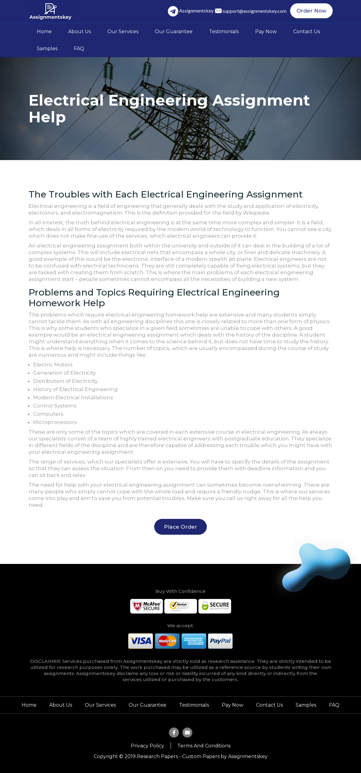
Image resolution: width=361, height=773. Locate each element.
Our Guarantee (174, 31)
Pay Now (266, 31)
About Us (79, 31)
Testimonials (224, 31)
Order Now (313, 11)
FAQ (79, 48)
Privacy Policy (147, 745)
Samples (47, 48)
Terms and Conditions (204, 745)
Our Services (122, 31)
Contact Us (306, 31)
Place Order (180, 526)
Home (44, 31)
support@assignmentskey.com (257, 11)
